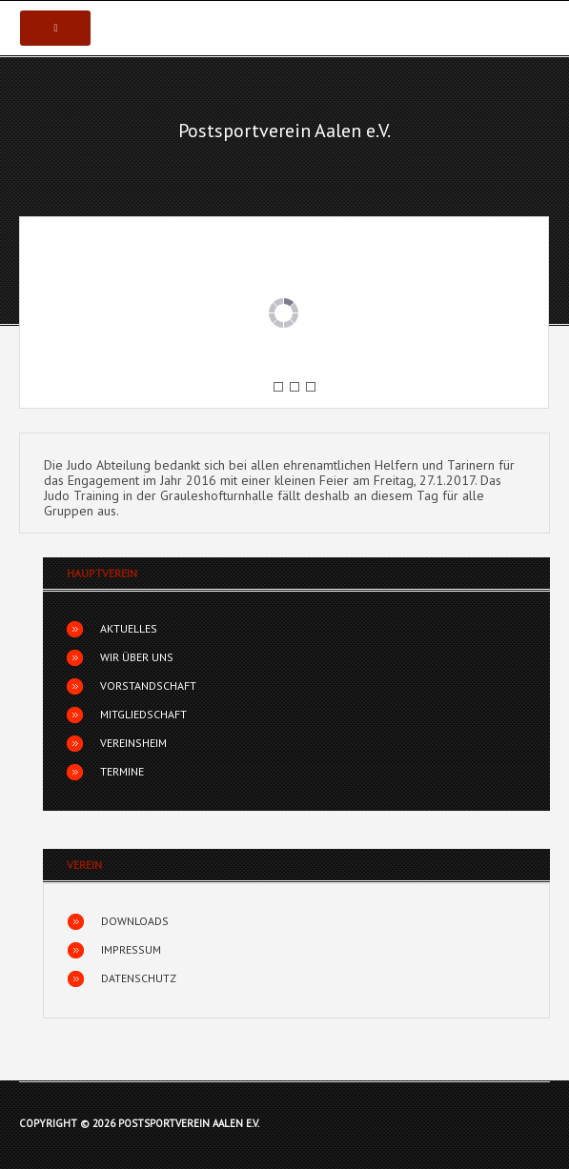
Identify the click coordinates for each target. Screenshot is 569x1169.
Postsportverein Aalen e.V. (284, 130)
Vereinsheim (133, 743)
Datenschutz (138, 978)
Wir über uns (136, 657)
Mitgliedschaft (143, 714)
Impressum (131, 949)
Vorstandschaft (148, 685)
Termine (122, 771)
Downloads (135, 921)
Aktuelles (128, 628)
